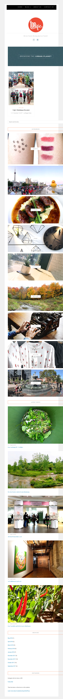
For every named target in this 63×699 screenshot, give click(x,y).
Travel (35, 383)
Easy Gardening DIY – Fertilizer (15, 447)
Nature (35, 296)
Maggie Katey (28, 113)
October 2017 (11, 662)
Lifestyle (35, 266)
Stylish (21, 107)
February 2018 (11, 648)
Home (20, 7)
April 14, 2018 (13, 534)
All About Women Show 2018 (15, 536)
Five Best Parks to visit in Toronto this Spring (18, 492)
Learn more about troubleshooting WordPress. (19, 691)
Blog (28, 7)
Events (35, 180)
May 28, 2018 (13, 445)
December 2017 (11, 655)
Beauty (35, 148)
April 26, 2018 (13, 489)
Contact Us (49, 7)
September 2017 (12, 666)
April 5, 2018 (12, 579)
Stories (35, 325)
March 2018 (11, 645)
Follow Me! (10, 681)
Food (36, 209)
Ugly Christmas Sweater (21, 110)
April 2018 (10, 641)
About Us (37, 7)
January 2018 (11, 652)
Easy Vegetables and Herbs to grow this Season (19, 626)
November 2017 (11, 659)
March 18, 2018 (13, 623)
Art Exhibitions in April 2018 (14, 581)
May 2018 (10, 638)
